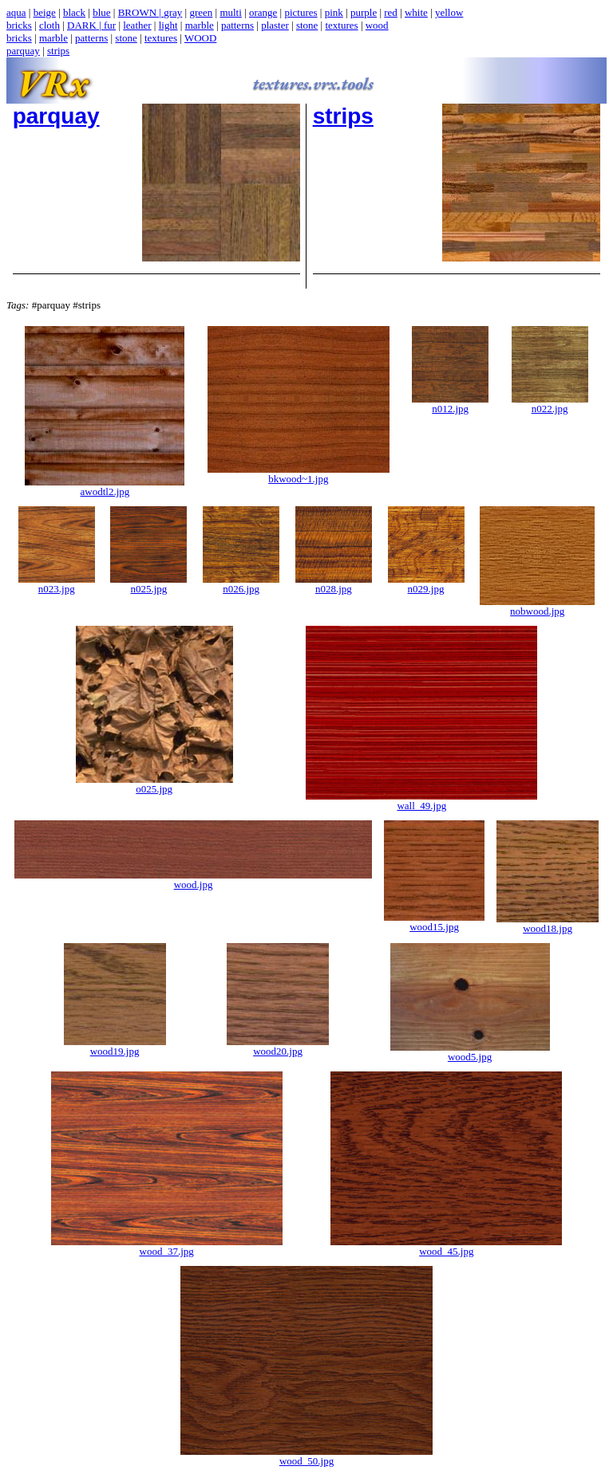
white (416, 12)
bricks (19, 25)
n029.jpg (426, 584)
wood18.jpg (547, 923)
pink (334, 12)
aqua (16, 12)
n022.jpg (550, 404)
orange (263, 12)
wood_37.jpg (167, 1246)
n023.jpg (56, 584)
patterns (237, 25)
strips (58, 51)
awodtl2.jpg (104, 486)
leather (137, 25)
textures (341, 25)
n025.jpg (148, 584)
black (74, 12)
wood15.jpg (434, 922)
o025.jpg (154, 784)
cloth (49, 25)
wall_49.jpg (421, 801)
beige (45, 12)
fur (110, 25)
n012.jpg (450, 404)
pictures (300, 12)
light (168, 25)
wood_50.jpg (306, 1456)
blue (101, 12)
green (200, 12)
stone (307, 25)
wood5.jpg (470, 1052)
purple (363, 12)
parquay (23, 51)
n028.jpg (333, 584)
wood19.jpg (115, 1046)
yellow (449, 12)
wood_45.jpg (446, 1246)
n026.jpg (241, 584)
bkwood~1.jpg (299, 474)
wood (377, 25)
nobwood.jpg (537, 606)
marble (199, 25)
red (390, 12)
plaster (275, 25)
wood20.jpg (278, 1046)
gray (173, 12)
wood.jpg (193, 879)
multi (230, 12)
